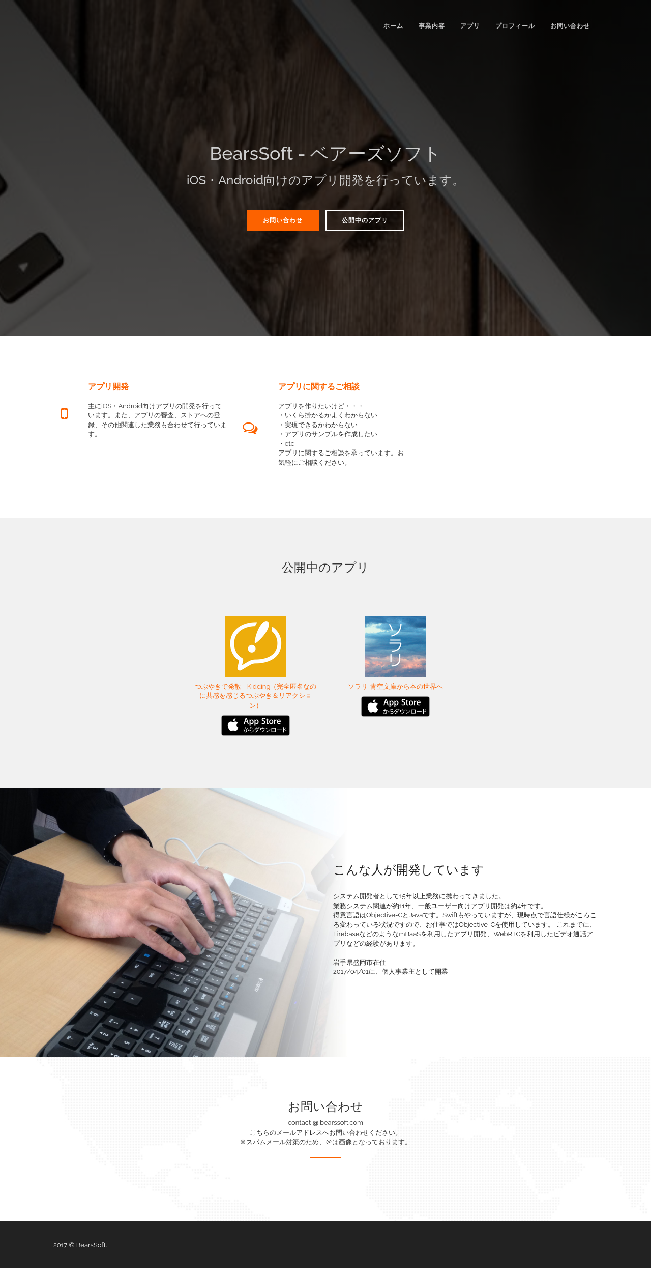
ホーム (393, 26)
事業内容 (432, 26)
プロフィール (515, 26)
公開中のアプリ (365, 220)
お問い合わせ (570, 26)
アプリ (470, 26)
